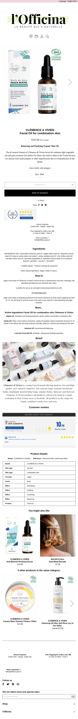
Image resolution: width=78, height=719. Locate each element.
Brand (10, 458)
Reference (37, 458)
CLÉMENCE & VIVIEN (40, 130)
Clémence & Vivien (26, 281)
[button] (71, 82)
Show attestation (14, 428)
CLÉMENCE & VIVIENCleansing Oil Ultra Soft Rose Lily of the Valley (57, 623)
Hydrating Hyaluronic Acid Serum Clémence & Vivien (38, 298)
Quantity (39, 185)
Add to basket (40, 193)
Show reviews (26, 218)
